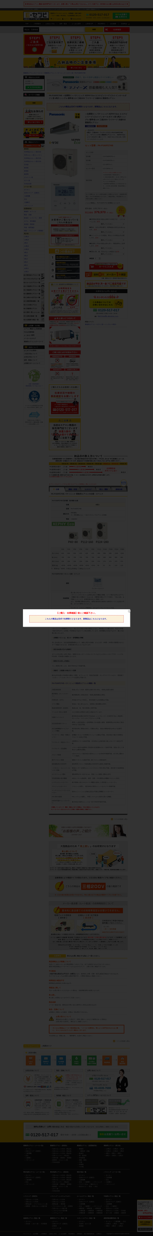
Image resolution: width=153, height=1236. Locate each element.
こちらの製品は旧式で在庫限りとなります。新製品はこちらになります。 (76, 619)
